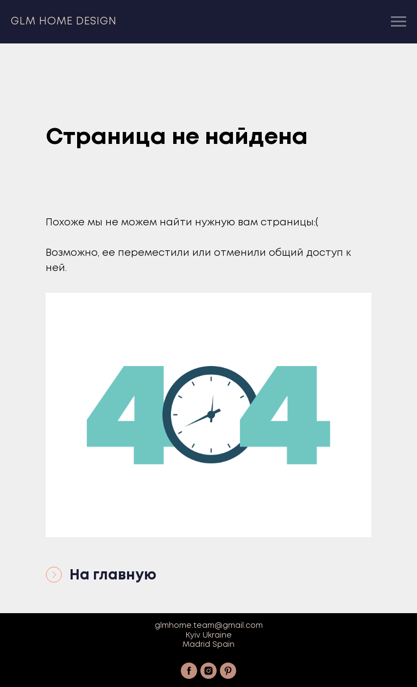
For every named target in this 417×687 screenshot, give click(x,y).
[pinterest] (228, 671)
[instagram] (208, 671)
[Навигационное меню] (398, 21)
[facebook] (189, 671)
